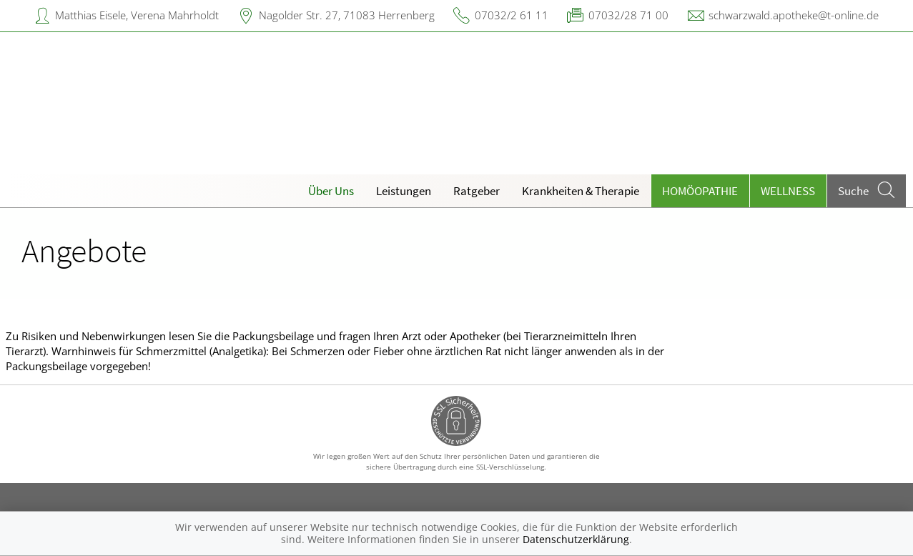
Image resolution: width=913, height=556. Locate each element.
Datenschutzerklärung (576, 539)
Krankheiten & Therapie (580, 191)
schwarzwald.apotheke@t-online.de (794, 15)
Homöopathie (700, 191)
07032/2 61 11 (511, 15)
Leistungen (403, 191)
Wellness (788, 191)
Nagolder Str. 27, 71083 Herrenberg (347, 15)
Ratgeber (476, 191)
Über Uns (331, 191)
